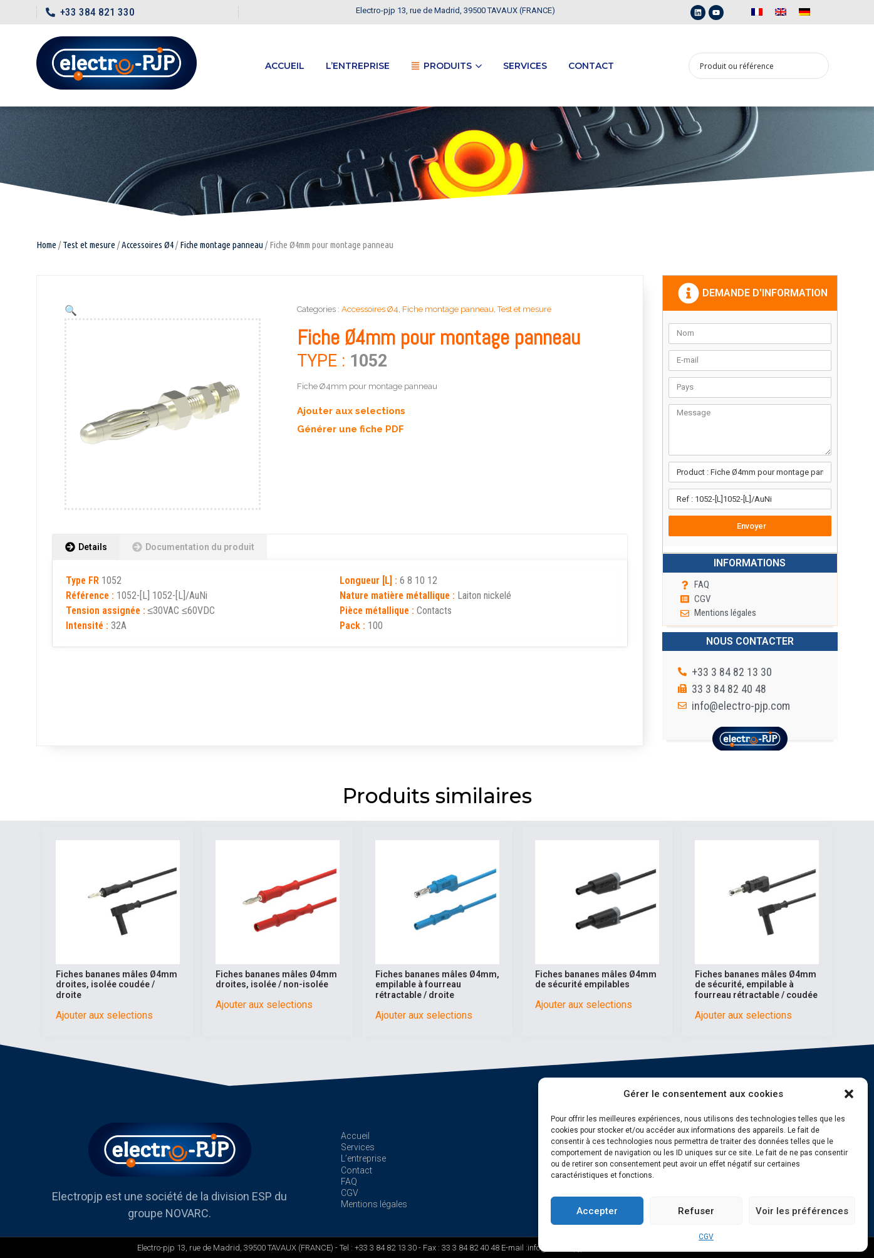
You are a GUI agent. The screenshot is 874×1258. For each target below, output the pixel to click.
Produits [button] (446, 65)
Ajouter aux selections (351, 411)
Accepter (597, 1211)
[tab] (86, 547)
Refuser (696, 1211)
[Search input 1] (750, 65)
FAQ (349, 1182)
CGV (706, 1236)
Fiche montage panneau (221, 244)
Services (525, 65)
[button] (849, 1094)
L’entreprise (358, 65)
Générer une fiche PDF (350, 429)
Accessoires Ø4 (148, 244)
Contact (591, 65)
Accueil (284, 65)
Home (46, 244)
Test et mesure (89, 244)
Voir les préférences (802, 1211)
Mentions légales (374, 1204)
